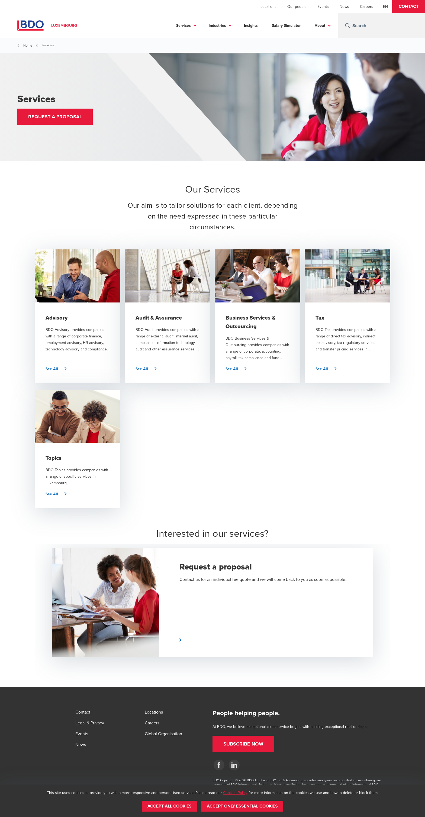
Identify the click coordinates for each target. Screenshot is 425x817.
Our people (297, 6)
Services (183, 25)
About (320, 25)
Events (323, 6)
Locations (268, 6)
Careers (366, 6)
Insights (251, 25)
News (344, 6)
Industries (217, 25)
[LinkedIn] (234, 765)
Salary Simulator (286, 25)
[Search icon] (347, 25)
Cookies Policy (235, 792)
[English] (385, 6)
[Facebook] (219, 765)
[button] (408, 6)
